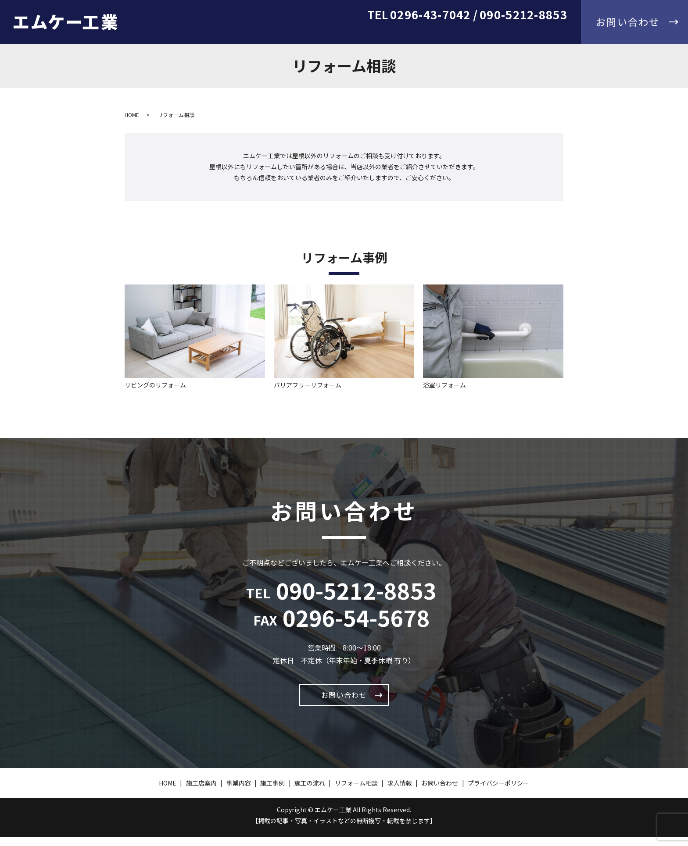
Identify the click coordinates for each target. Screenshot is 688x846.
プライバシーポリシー (498, 791)
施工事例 (399, 32)
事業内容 (357, 32)
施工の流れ (444, 32)
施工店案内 (311, 32)
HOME (269, 32)
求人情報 (553, 32)
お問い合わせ (344, 699)
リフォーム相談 (500, 32)
